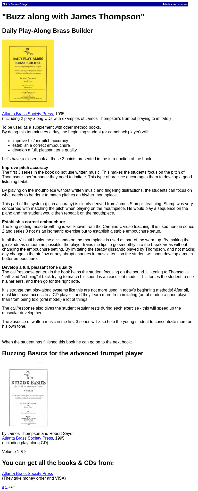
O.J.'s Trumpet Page (15, 4)
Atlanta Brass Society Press (27, 114)
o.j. (4, 487)
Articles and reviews (174, 4)
